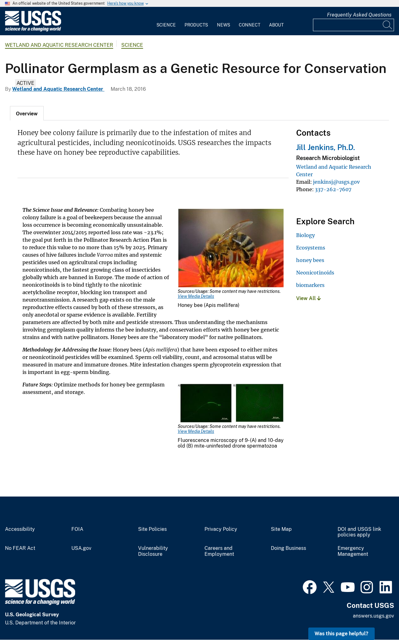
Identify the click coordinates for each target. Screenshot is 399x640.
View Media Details (196, 296)
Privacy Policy (220, 529)
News (223, 24)
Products (196, 24)
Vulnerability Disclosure (153, 551)
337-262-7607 (333, 189)
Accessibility (20, 529)
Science (166, 24)
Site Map (281, 529)
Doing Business (288, 548)
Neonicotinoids (315, 272)
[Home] (33, 30)
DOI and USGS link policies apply (359, 532)
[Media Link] (231, 249)
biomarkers (310, 285)
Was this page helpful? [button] (341, 634)
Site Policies (152, 529)
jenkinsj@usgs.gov (336, 182)
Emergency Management (353, 551)
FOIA (77, 529)
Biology (305, 235)
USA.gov (81, 548)
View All (308, 298)
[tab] (27, 113)
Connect (249, 24)
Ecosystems (310, 248)
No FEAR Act (20, 548)
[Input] (353, 25)
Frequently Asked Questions (359, 15)
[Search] (388, 25)
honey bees (310, 260)
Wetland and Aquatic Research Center (59, 45)
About (276, 24)
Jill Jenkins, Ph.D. (325, 147)
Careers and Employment (219, 551)
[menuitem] (166, 21)
